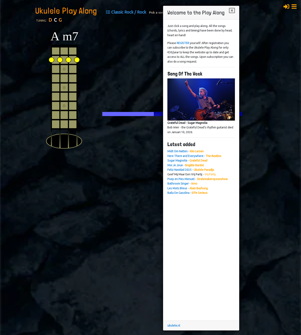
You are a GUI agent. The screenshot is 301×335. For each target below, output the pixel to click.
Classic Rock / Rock (128, 12)
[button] (295, 6)
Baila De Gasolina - (187, 192)
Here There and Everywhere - (194, 156)
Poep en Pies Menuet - (197, 179)
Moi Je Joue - (185, 165)
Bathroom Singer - (182, 183)
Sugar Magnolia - (187, 160)
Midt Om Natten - (185, 151)
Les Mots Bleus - (187, 188)
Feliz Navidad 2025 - (190, 169)
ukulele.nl (173, 325)
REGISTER (183, 43)
